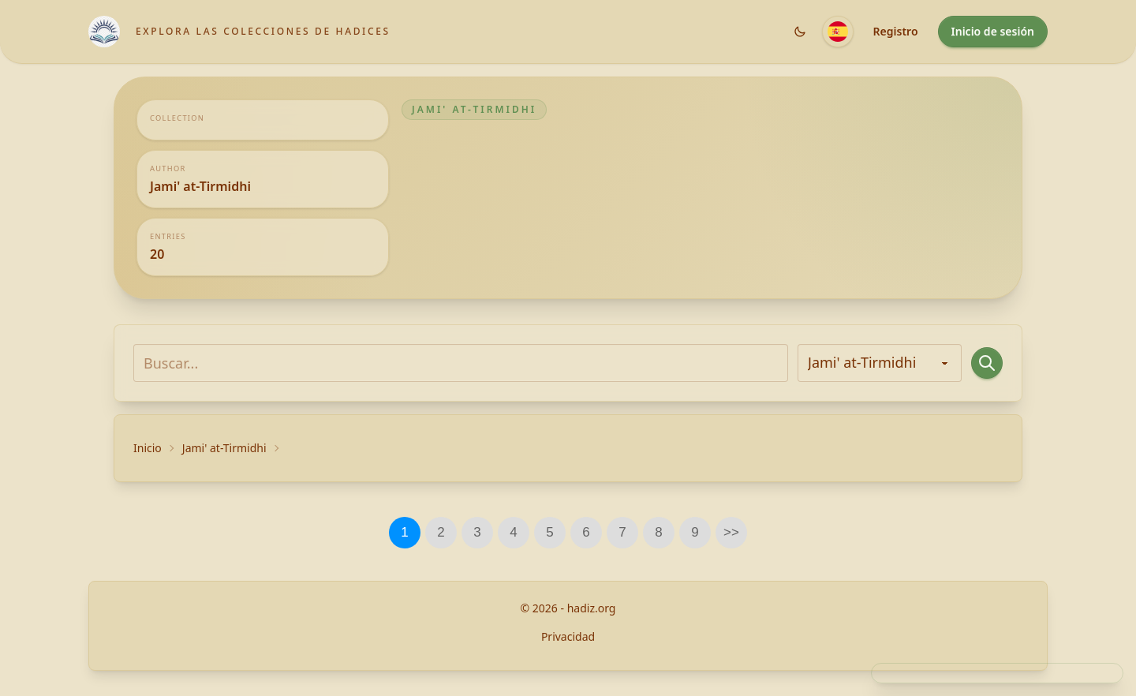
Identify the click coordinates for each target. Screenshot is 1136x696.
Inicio (147, 447)
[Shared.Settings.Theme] (800, 31)
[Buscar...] (460, 363)
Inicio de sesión (992, 31)
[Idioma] (838, 31)
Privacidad (568, 636)
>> (731, 532)
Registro (895, 31)
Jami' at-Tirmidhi (224, 447)
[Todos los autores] (880, 363)
